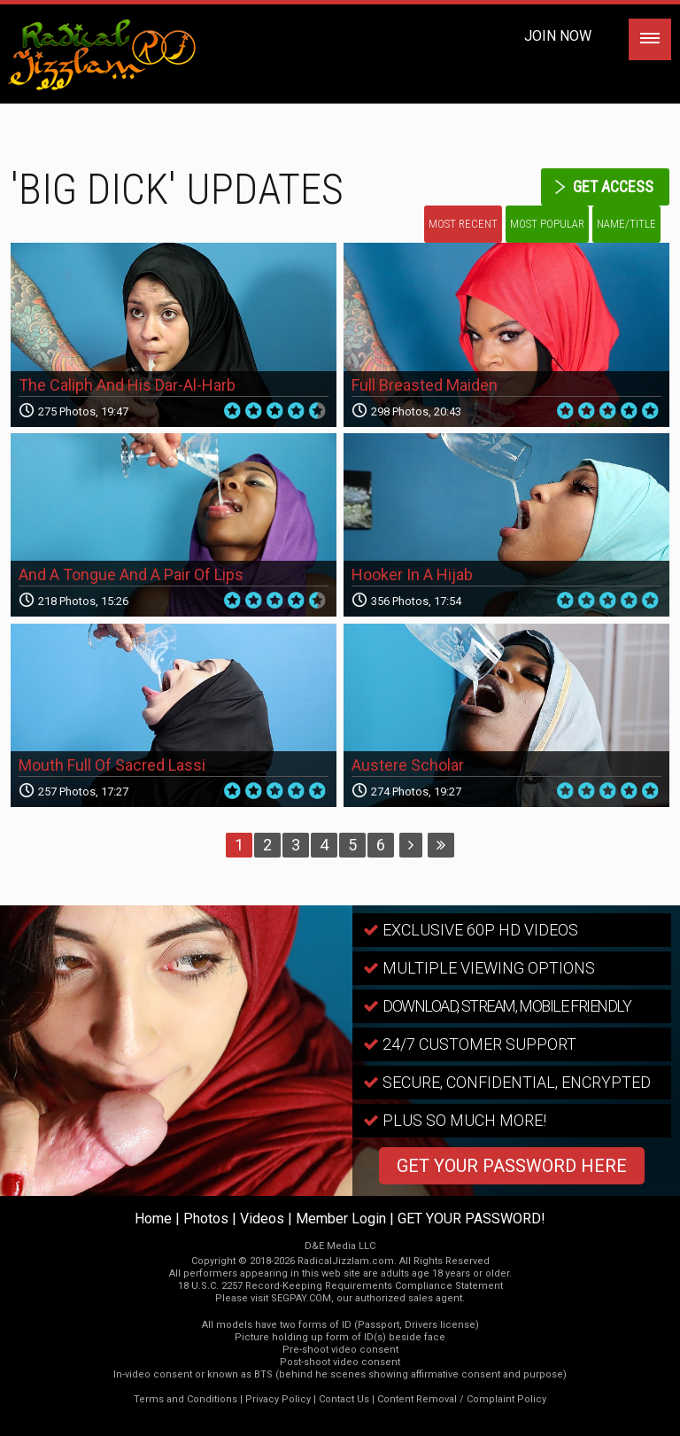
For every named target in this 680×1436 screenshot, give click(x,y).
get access (613, 186)
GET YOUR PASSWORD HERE (512, 1165)
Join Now (557, 35)
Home (153, 1218)
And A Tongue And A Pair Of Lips (131, 574)
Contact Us (344, 1399)
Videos (262, 1218)
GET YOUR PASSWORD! (471, 1218)
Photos (205, 1218)
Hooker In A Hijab (412, 574)
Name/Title (626, 223)
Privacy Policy (278, 1399)
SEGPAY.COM (301, 1298)
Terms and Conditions (185, 1399)
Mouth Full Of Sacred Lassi (112, 765)
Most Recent (463, 223)
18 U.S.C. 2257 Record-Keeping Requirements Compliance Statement (340, 1286)
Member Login (341, 1218)
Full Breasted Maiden (425, 385)
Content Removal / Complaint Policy (461, 1399)
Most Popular (547, 223)
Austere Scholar (408, 765)
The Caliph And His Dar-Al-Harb (127, 385)
